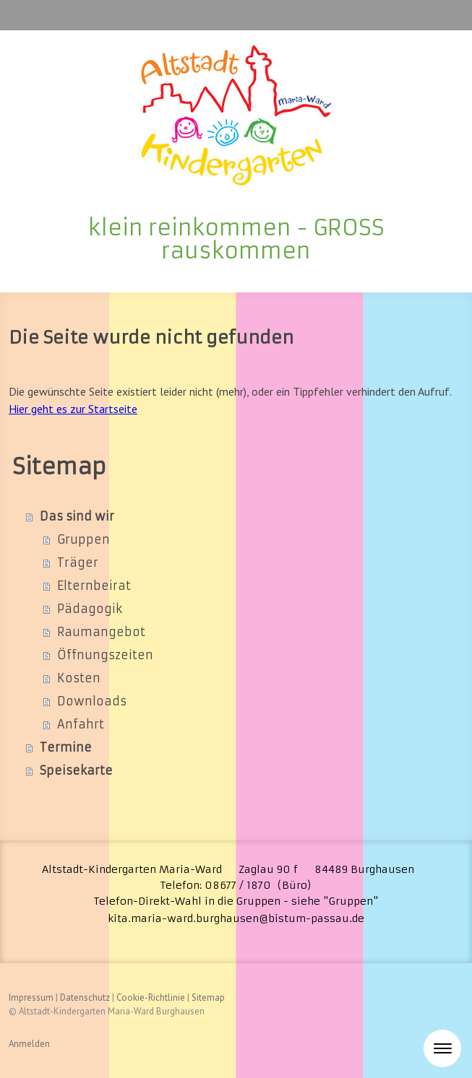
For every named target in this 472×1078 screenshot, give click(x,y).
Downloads (91, 701)
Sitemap (208, 997)
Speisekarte (76, 770)
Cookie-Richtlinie (150, 997)
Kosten (78, 678)
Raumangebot (101, 632)
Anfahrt (80, 724)
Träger (77, 562)
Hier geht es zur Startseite (73, 408)
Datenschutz (85, 997)
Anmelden (29, 1044)
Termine (66, 747)
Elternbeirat (94, 585)
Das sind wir (77, 516)
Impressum (31, 997)
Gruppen (83, 539)
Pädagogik (89, 608)
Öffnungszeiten (105, 655)
